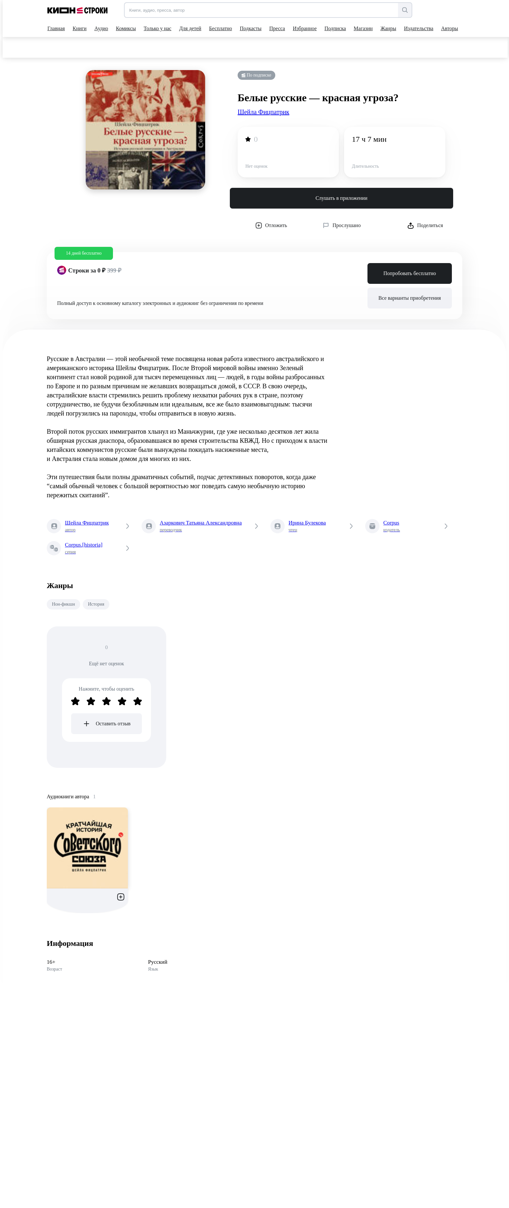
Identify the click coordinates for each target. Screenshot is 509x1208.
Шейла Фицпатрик (263, 111)
